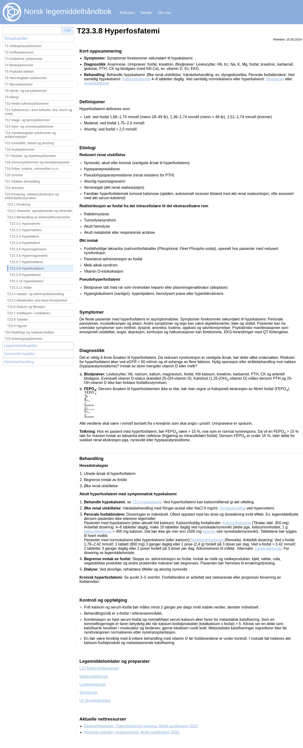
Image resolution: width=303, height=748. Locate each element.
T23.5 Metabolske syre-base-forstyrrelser (37, 300)
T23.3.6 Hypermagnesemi (28, 255)
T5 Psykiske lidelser (19, 71)
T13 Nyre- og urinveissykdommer (29, 126)
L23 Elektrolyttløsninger (99, 668)
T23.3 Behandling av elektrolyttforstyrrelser (38, 217)
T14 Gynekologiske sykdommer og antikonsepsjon (30, 135)
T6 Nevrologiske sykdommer (26, 78)
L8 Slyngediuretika (95, 700)
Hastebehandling (19, 362)
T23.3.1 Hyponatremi (24, 223)
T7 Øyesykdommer (19, 84)
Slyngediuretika (232, 508)
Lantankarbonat (268, 548)
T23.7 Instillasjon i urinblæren (28, 313)
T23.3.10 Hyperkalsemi (26, 281)
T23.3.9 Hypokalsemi (25, 275)
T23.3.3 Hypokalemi (24, 236)
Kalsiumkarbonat (136, 79)
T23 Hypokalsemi (146, 502)
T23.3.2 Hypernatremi (25, 230)
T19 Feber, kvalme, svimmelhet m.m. (32, 169)
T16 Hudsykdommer (20, 149)
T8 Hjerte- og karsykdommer (26, 91)
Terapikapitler (16, 38)
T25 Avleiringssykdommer (24, 339)
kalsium (209, 531)
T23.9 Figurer (17, 326)
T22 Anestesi (14, 188)
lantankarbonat (96, 83)
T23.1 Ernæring (18, 204)
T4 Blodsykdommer (19, 65)
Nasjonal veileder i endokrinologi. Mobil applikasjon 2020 (132, 732)
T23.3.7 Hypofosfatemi (26, 262)
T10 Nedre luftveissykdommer (27, 103)
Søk (67, 30)
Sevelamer (275, 79)
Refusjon (127, 13)
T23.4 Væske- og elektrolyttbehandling (35, 294)
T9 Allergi (11, 97)
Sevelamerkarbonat (207, 540)
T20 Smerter (14, 175)
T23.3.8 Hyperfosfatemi (26, 268)
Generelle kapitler (19, 353)
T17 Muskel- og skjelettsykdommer (30, 156)
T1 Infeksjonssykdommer (23, 46)
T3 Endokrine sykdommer (24, 59)
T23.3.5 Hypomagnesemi (27, 249)
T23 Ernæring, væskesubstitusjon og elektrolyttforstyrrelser (32, 196)
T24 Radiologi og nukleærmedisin (29, 332)
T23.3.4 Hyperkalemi (24, 243)
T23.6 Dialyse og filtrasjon (26, 307)
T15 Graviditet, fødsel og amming (29, 143)
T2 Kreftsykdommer (19, 52)
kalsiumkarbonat (98, 531)
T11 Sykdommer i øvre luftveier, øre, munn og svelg (38, 112)
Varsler (146, 13)
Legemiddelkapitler (21, 345)
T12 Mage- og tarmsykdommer (27, 120)
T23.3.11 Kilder (20, 287)
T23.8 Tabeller (17, 319)
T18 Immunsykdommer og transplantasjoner (37, 162)
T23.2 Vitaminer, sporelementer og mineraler (40, 211)
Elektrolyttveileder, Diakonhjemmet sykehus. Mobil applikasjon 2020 (141, 726)
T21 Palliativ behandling (22, 181)
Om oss (164, 13)
